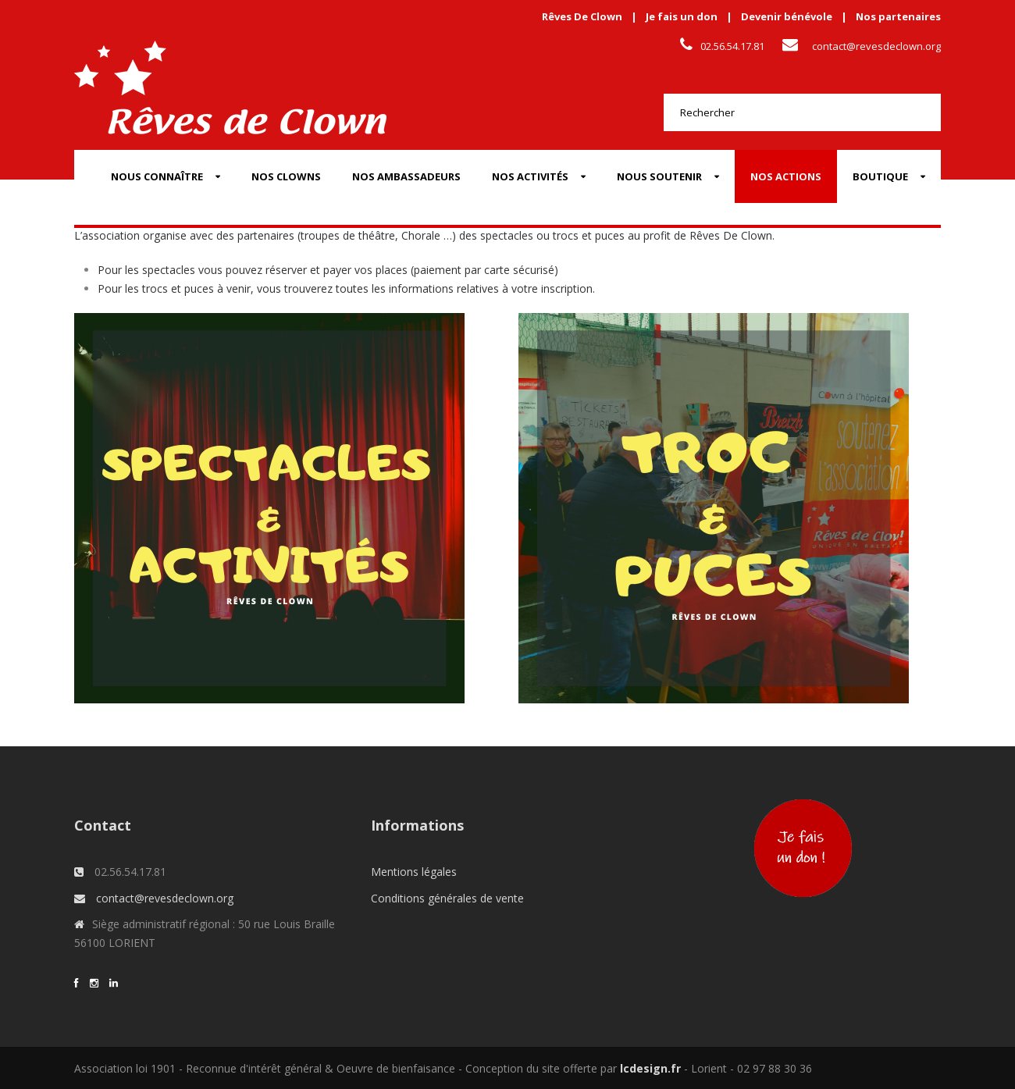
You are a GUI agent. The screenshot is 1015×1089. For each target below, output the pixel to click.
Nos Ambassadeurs (406, 176)
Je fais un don (682, 16)
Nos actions (785, 176)
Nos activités (530, 176)
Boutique (880, 176)
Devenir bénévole (786, 16)
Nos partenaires (898, 16)
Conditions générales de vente (447, 898)
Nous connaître (157, 176)
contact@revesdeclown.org (876, 46)
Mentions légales (414, 871)
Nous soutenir (659, 176)
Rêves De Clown (582, 16)
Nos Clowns (286, 176)
